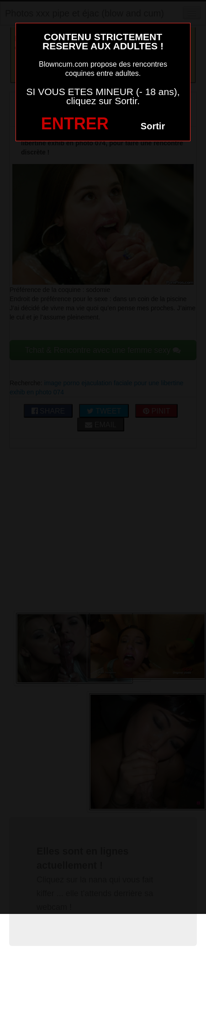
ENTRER (75, 123)
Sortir (153, 126)
